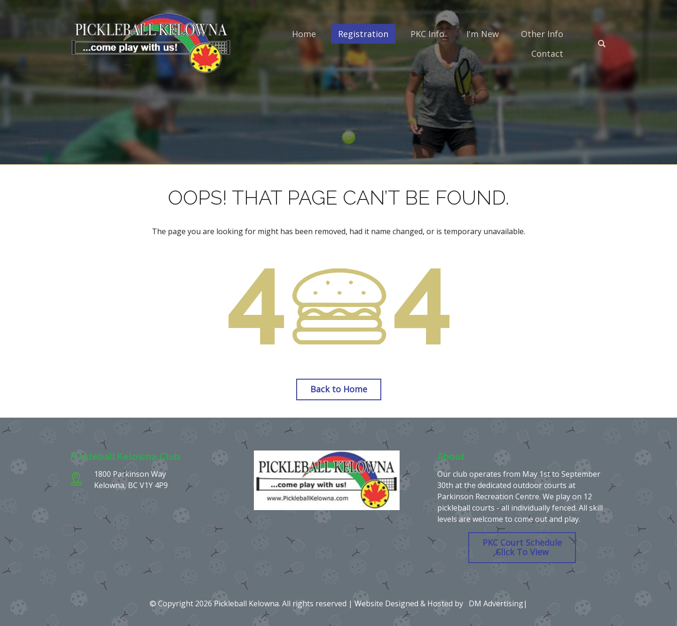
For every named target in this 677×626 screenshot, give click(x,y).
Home (304, 33)
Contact (547, 53)
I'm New (482, 33)
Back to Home (338, 389)
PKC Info (427, 33)
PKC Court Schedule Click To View (522, 547)
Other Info (542, 33)
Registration (363, 33)
